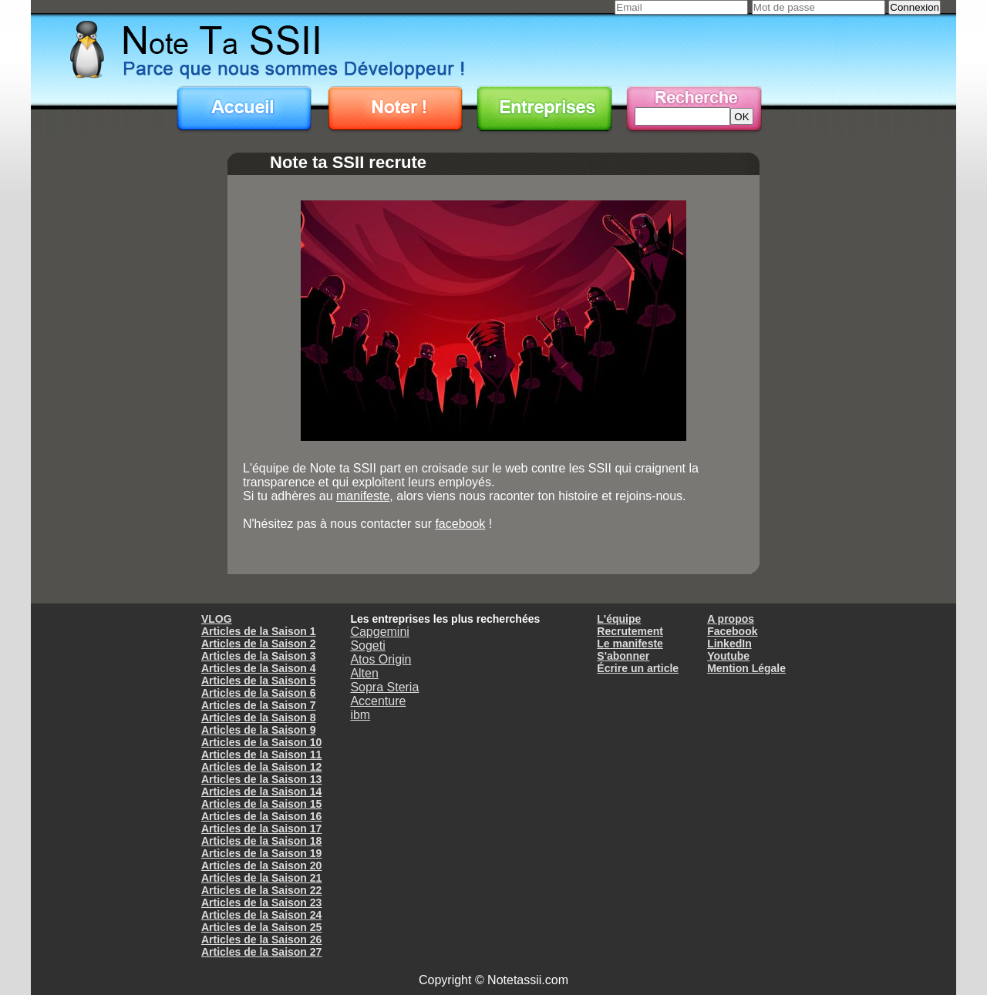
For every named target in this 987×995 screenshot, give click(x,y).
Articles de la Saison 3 (258, 656)
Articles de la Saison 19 (261, 853)
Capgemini (379, 631)
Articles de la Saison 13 (261, 779)
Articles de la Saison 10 (261, 742)
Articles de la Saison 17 (261, 828)
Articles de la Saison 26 (261, 939)
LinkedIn (729, 643)
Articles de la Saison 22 (261, 890)
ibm (360, 714)
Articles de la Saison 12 (261, 767)
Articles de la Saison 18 (261, 841)
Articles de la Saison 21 (261, 878)
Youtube (728, 656)
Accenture (378, 701)
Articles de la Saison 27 (261, 952)
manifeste (362, 496)
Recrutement (630, 631)
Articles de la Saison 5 (258, 680)
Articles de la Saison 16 (261, 816)
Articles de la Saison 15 (261, 804)
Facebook (732, 631)
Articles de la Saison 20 (261, 865)
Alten (364, 673)
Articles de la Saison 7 (258, 705)
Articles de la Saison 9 (258, 730)
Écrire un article (638, 668)
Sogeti (367, 645)
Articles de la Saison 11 (261, 754)
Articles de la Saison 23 (261, 902)
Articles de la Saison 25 (261, 927)
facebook (460, 523)
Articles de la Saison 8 (258, 717)
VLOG (216, 619)
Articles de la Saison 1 (258, 631)
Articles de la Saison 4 (258, 668)
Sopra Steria (384, 687)
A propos (730, 619)
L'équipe (619, 619)
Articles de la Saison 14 (261, 791)
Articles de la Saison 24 (261, 915)
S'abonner (623, 656)
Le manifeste (630, 643)
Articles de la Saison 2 (258, 643)
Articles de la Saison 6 (258, 693)
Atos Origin (380, 659)
